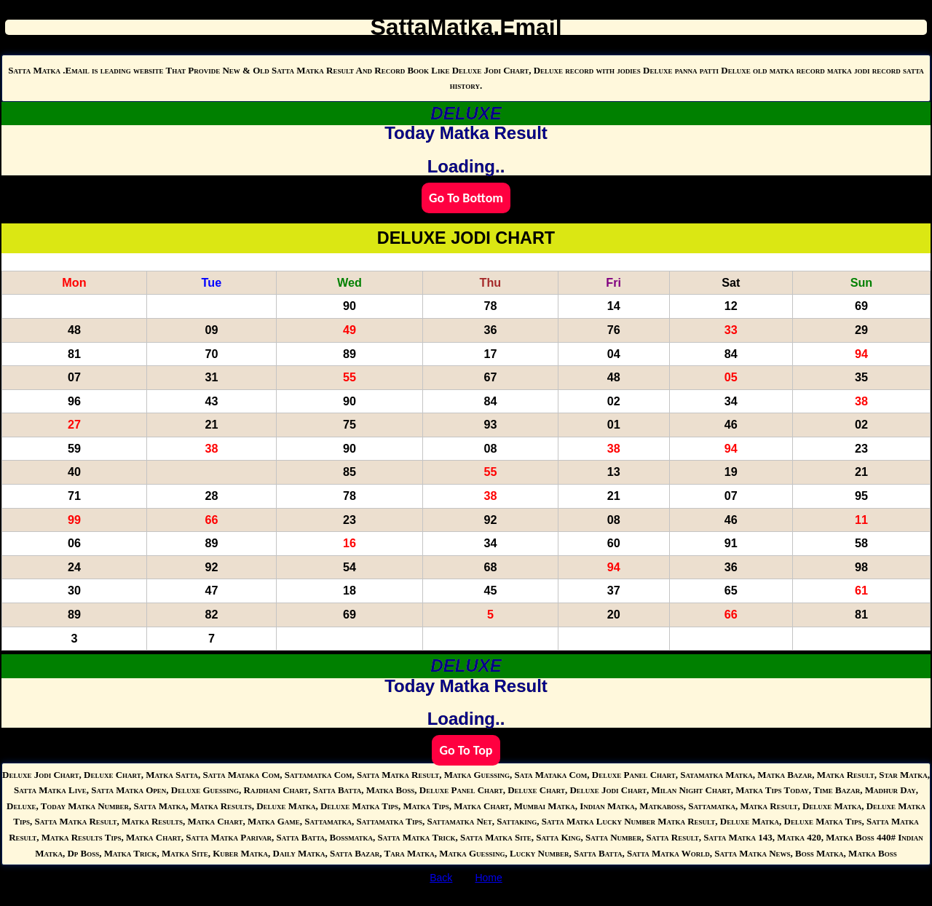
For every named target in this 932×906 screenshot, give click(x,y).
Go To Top (465, 750)
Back (441, 877)
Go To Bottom (466, 198)
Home (488, 877)
